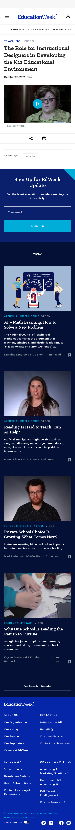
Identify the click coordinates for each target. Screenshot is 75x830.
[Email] (37, 212)
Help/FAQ (46, 729)
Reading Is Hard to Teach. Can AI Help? (32, 430)
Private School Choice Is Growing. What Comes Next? (30, 535)
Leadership (17, 29)
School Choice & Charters (24, 526)
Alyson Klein (12, 459)
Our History (11, 729)
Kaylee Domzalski (15, 657)
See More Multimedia (37, 686)
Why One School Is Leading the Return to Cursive (33, 632)
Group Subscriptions (17, 783)
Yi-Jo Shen (37, 354)
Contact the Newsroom (55, 743)
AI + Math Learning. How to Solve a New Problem (30, 325)
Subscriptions (13, 769)
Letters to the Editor (52, 722)
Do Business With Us (55, 761)
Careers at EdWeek (16, 750)
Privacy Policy (30, 817)
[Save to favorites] (69, 355)
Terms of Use (12, 817)
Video (29, 41)
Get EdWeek (12, 761)
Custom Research (52, 802)
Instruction (30, 156)
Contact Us (48, 715)
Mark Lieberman (14, 556)
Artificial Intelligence (21, 316)
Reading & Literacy (18, 623)
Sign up (37, 226)
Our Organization (15, 722)
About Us (11, 715)
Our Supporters (14, 743)
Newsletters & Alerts (17, 776)
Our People (11, 736)
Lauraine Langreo (15, 354)
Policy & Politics (38, 29)
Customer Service (51, 736)
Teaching (12, 41)
